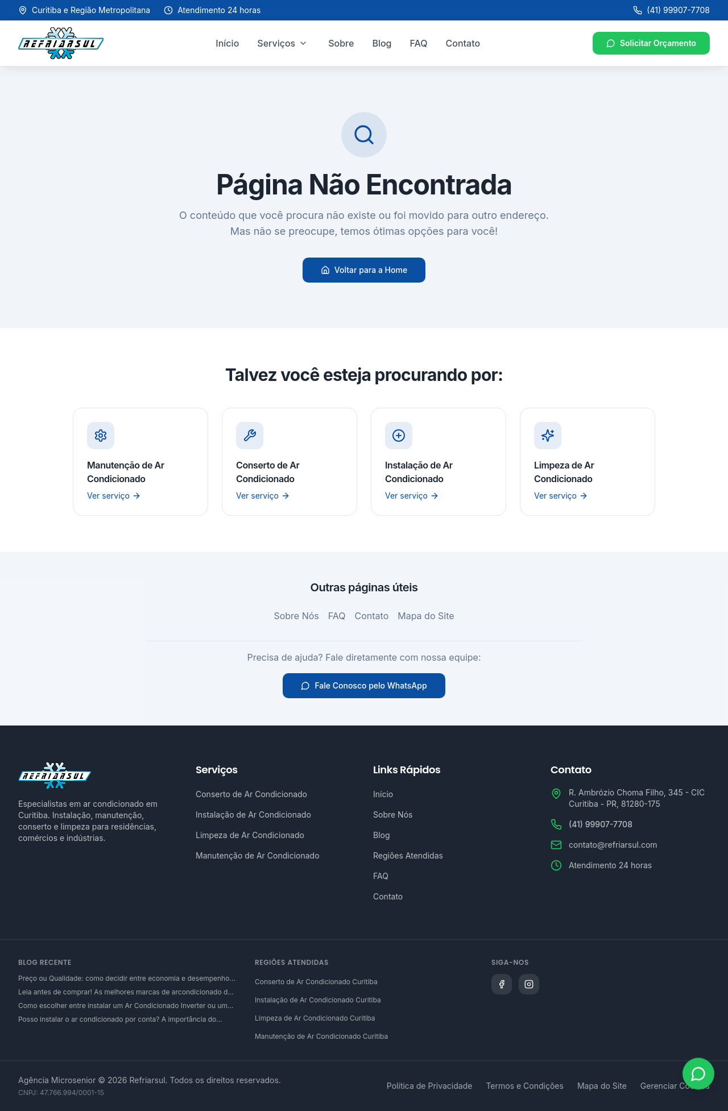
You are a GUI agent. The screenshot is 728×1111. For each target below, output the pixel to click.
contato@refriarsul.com (613, 844)
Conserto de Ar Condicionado (251, 794)
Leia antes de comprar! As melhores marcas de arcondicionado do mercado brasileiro (125, 992)
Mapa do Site (426, 615)
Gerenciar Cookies (675, 1086)
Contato (463, 43)
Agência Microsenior (57, 1080)
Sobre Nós (296, 615)
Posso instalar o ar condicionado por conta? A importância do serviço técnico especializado (117, 1019)
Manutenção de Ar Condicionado (258, 855)
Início (227, 43)
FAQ (419, 43)
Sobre (341, 43)
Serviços (276, 43)
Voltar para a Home (364, 270)
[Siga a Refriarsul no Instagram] (529, 984)
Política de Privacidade (430, 1086)
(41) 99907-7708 (671, 10)
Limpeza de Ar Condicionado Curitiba (315, 1018)
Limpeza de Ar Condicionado (250, 835)
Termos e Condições (524, 1086)
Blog (381, 43)
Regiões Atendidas (408, 855)
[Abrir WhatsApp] (698, 1075)
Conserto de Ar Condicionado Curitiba (316, 981)
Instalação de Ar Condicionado (253, 814)
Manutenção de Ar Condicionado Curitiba (321, 1036)
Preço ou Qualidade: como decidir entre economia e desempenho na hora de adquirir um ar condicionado (123, 978)
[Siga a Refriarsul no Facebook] (501, 984)
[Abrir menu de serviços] (303, 43)
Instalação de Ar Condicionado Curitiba (318, 1000)
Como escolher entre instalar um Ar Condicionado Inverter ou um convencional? (123, 1005)
